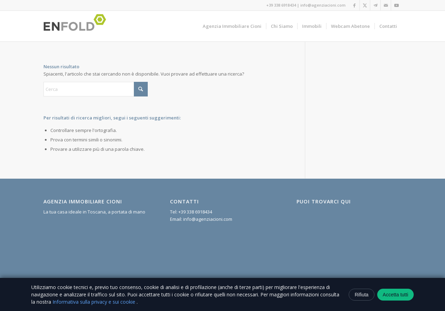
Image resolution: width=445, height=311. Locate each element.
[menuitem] (232, 26)
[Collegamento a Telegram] (375, 5)
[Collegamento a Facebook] (354, 5)
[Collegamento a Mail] (386, 5)
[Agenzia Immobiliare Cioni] (76, 26)
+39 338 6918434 (281, 5)
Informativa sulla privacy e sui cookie (94, 301)
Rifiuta (362, 294)
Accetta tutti (395, 294)
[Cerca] (95, 89)
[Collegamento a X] (365, 5)
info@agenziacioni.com (323, 5)
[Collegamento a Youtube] (396, 5)
